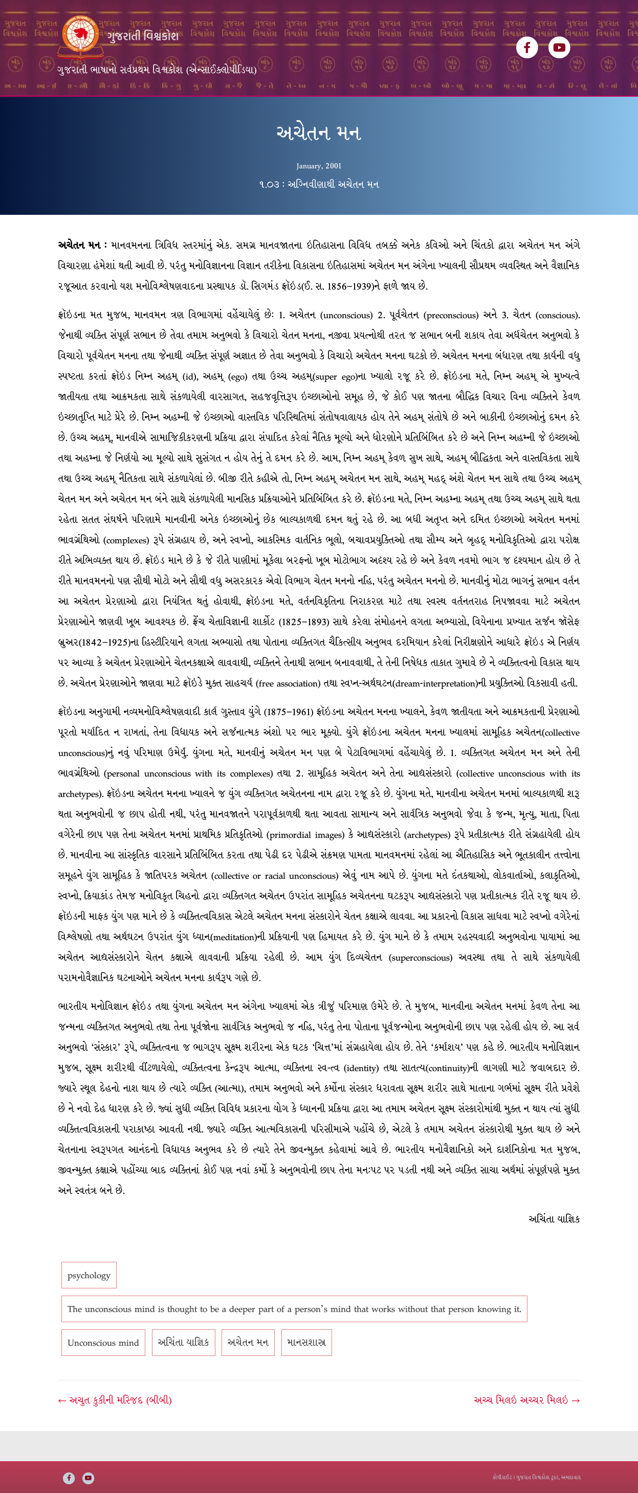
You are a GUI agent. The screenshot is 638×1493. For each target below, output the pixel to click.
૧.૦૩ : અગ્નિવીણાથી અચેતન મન (319, 215)
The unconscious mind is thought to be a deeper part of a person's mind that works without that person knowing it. (294, 1339)
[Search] (572, 108)
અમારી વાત (347, 111)
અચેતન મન (248, 1373)
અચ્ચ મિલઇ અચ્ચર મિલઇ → (527, 1431)
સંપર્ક (391, 111)
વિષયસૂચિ (253, 111)
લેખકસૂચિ (204, 111)
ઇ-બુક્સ (299, 111)
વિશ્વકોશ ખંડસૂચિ (142, 111)
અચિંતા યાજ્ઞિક (183, 1373)
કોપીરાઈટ (502, 1477)
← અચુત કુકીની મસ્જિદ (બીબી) (115, 1431)
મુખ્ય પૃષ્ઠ (81, 111)
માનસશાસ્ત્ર (307, 1373)
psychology (89, 1306)
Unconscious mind (103, 1373)
